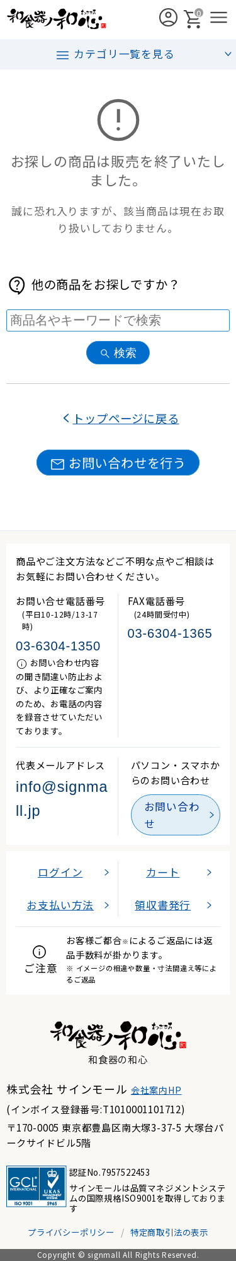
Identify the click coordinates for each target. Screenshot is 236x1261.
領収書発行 (163, 904)
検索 (118, 352)
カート (162, 872)
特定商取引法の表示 (169, 1232)
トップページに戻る (125, 418)
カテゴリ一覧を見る (114, 54)
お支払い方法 (60, 904)
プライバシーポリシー (71, 1232)
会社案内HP (156, 1090)
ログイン (60, 872)
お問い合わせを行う (118, 462)
